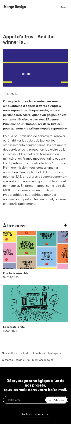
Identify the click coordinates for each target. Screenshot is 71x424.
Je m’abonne (56, 400)
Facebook (39, 353)
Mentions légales (42, 359)
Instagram (54, 353)
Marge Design (15, 6)
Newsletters (9, 353)
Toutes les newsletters (35, 414)
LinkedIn (25, 353)
